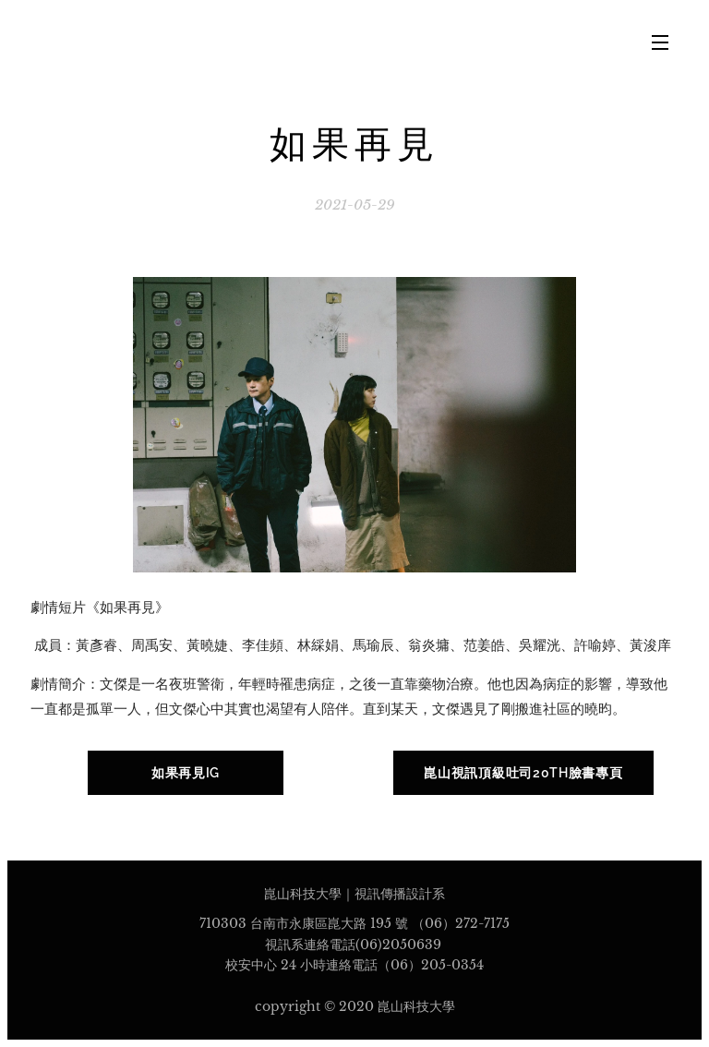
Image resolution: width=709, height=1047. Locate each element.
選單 (660, 42)
